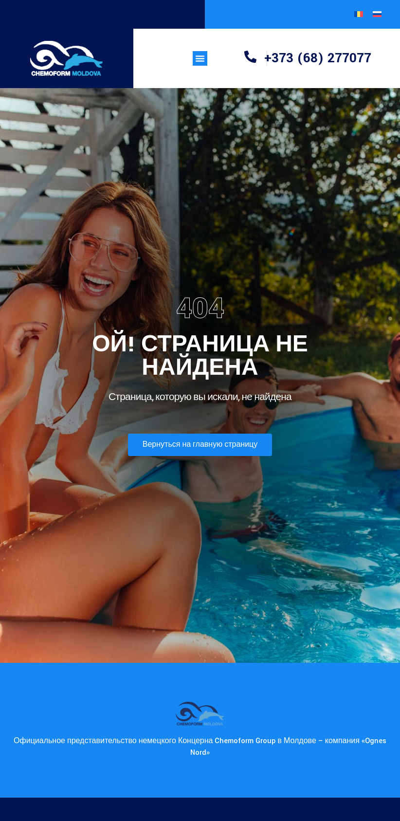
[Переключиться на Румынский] (358, 14)
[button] (200, 58)
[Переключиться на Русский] (377, 14)
